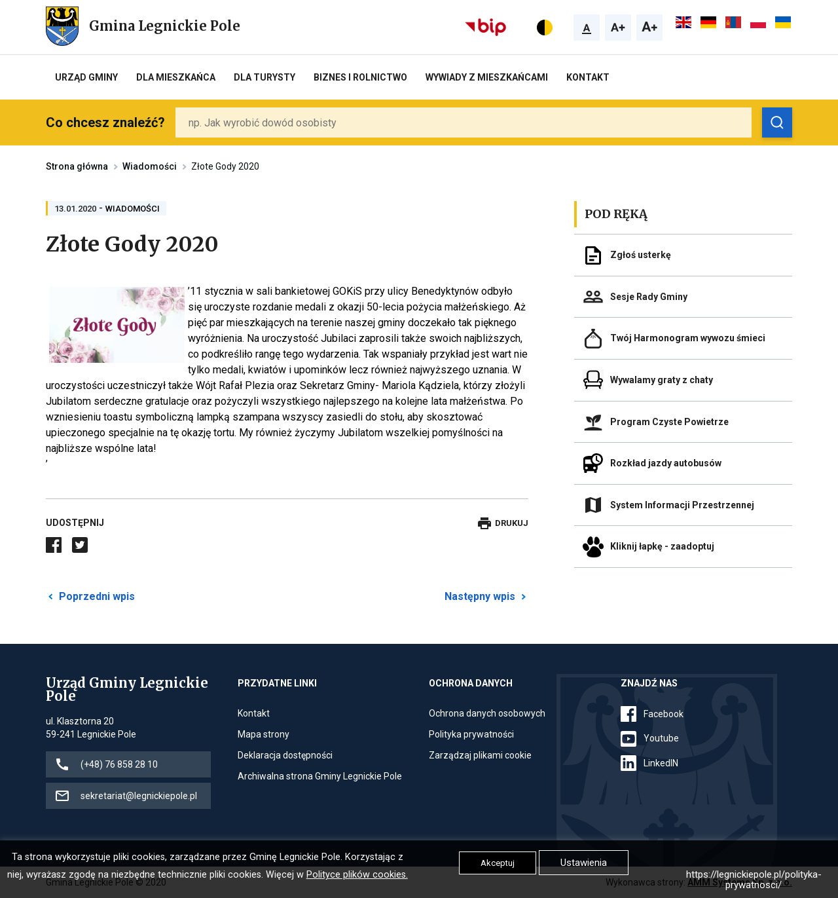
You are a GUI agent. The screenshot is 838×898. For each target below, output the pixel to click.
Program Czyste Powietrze (669, 422)
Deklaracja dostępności (285, 755)
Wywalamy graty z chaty (661, 380)
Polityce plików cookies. (357, 874)
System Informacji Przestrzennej (682, 505)
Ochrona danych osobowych (487, 713)
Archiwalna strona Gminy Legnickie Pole (320, 776)
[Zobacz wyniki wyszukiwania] (777, 122)
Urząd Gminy (86, 77)
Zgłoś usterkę (640, 255)
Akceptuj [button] (498, 863)
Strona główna (77, 166)
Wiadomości (149, 166)
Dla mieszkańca (175, 77)
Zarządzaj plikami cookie (480, 755)
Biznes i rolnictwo (360, 77)
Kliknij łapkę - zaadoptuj (662, 546)
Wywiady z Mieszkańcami (487, 77)
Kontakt (588, 77)
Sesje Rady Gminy (648, 296)
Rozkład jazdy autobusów (665, 463)
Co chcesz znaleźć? (105, 122)
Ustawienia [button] (583, 863)
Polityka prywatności (471, 734)
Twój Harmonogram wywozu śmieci (687, 338)
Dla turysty (264, 77)
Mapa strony (263, 734)
